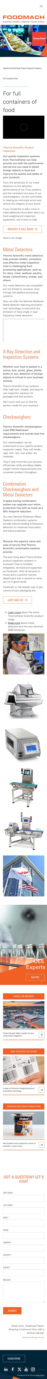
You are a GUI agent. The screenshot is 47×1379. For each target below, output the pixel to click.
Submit (12, 1310)
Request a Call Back (20, 229)
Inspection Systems (34, 68)
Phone (5, 1230)
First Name (8, 1193)
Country (7, 1255)
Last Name (8, 1205)
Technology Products (19, 68)
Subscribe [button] (13, 1358)
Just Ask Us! (15, 600)
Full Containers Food (10, 78)
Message (7, 1280)
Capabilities (7, 68)
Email (6, 1217)
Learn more (14, 612)
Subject (6, 1267)
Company (7, 1242)
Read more (14, 622)
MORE (35, 977)
